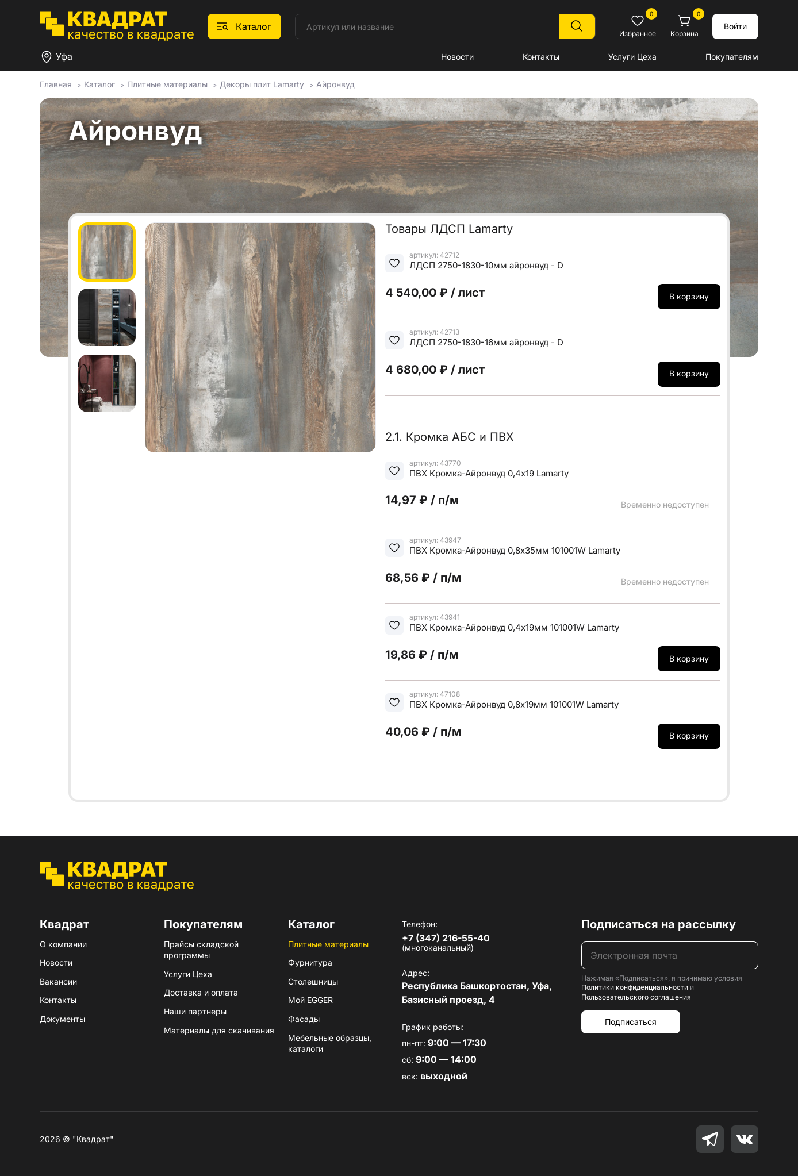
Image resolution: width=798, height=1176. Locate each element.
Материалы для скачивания (219, 1030)
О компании (63, 944)
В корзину (689, 296)
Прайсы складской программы (201, 949)
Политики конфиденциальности (634, 987)
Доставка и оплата (201, 992)
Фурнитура (310, 962)
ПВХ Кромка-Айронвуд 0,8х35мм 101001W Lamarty (514, 550)
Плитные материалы (328, 944)
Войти (735, 26)
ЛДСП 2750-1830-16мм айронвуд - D (486, 342)
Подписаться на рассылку (658, 924)
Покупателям (731, 57)
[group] (260, 337)
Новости (457, 57)
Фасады (304, 1019)
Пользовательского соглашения (636, 997)
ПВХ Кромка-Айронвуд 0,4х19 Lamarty (489, 473)
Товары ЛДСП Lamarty (449, 229)
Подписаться (631, 1022)
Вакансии (58, 981)
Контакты (541, 57)
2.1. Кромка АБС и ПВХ (449, 437)
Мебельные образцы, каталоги (329, 1043)
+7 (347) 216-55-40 (446, 938)
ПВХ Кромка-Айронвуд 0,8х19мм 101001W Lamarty (514, 704)
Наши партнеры (195, 1011)
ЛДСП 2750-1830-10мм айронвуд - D (486, 265)
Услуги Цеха (632, 57)
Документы (62, 1019)
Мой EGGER (310, 1000)
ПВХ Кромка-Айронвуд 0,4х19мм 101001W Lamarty (514, 627)
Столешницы (313, 981)
